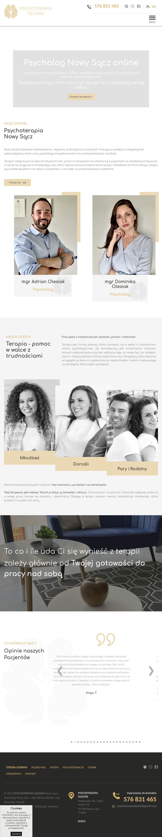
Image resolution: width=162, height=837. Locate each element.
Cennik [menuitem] (92, 767)
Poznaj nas (15, 182)
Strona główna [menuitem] (16, 767)
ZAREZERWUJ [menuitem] (13, 773)
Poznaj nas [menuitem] (38, 767)
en (154, 6)
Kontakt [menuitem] (30, 773)
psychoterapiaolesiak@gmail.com (136, 806)
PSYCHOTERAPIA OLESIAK (43, 11)
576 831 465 (104, 6)
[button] (71, 742)
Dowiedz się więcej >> (81, 98)
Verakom (53, 806)
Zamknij (16, 834)
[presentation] (60, 670)
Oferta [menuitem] (54, 767)
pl (148, 6)
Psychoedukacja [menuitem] (73, 767)
